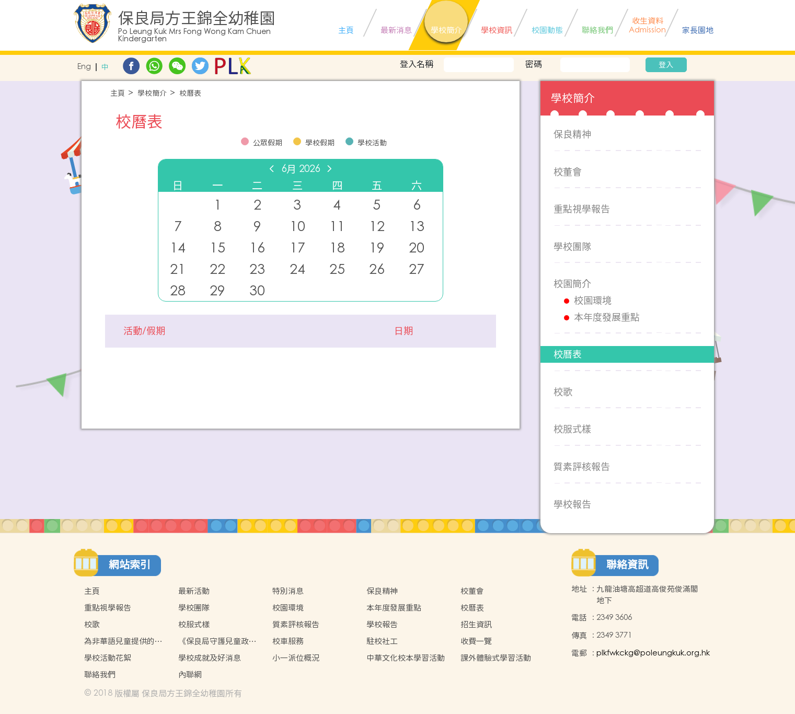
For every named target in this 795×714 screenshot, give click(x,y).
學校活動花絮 (107, 657)
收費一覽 (476, 641)
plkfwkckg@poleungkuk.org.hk (653, 653)
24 (297, 269)
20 (416, 248)
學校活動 (372, 142)
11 (337, 226)
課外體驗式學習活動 (495, 657)
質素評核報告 (582, 466)
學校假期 (320, 142)
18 (337, 248)
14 (178, 248)
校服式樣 (572, 428)
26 (377, 269)
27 (416, 269)
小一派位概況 (295, 657)
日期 (403, 331)
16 (257, 248)
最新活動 (194, 590)
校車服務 (288, 641)
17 (297, 248)
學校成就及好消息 (209, 657)
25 (337, 269)
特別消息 (288, 590)
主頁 (117, 93)
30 (257, 291)
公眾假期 (267, 142)
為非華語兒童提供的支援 (123, 641)
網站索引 (130, 564)
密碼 (533, 64)
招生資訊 (476, 624)
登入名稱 (416, 64)
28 (178, 291)
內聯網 (190, 674)
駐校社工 (382, 641)
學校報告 (572, 504)
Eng (84, 67)
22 (217, 269)
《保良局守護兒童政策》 (213, 641)
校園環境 (593, 300)
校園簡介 (572, 283)
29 (217, 291)
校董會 (568, 171)
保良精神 (572, 134)
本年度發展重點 (607, 317)
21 (178, 269)
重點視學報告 (582, 208)
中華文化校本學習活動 (405, 657)
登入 (666, 65)
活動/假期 (144, 331)
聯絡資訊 (627, 564)
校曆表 (190, 93)
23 (257, 269)
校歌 (563, 391)
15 (217, 248)
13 (416, 226)
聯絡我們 (100, 674)
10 (297, 226)
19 (377, 248)
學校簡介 (152, 93)
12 (377, 226)
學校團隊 (572, 246)
